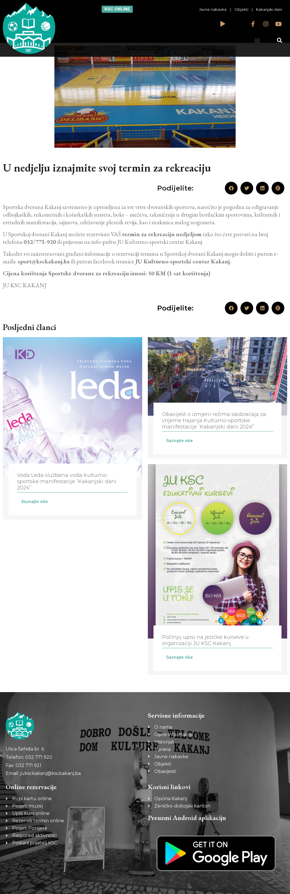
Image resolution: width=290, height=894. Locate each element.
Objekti (241, 9)
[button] (257, 40)
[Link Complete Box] (72, 428)
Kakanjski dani (269, 9)
